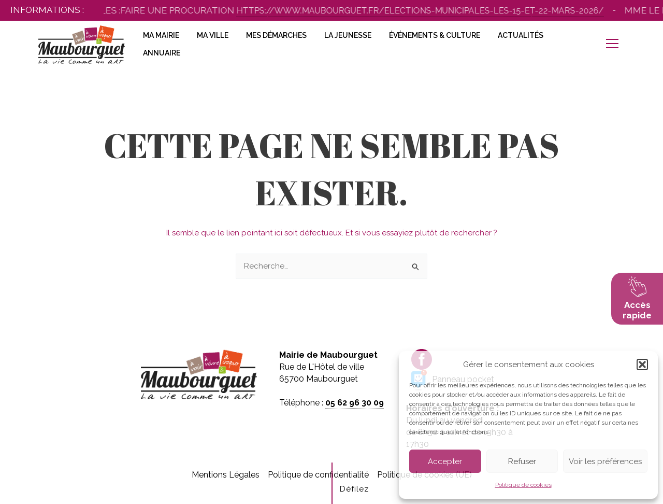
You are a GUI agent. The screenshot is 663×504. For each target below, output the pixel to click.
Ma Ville (212, 35)
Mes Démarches (276, 35)
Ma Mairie (161, 35)
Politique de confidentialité (318, 475)
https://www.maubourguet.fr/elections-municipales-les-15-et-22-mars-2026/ (430, 11)
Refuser (522, 461)
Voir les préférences (605, 461)
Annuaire (161, 53)
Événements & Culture (434, 35)
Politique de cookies (523, 484)
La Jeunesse (347, 35)
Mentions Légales (226, 475)
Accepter (445, 461)
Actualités (520, 35)
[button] (642, 364)
